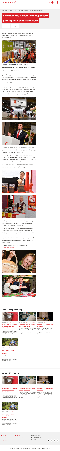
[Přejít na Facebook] (48, 440)
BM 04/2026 (28, 322)
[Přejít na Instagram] (57, 440)
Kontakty (45, 7)
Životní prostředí (12, 322)
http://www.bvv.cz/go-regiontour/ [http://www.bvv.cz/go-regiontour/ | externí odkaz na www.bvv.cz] (8, 247)
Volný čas (45, 322)
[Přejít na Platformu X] (51, 440)
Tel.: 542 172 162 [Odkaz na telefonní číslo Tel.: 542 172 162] (34, 441)
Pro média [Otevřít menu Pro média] (37, 7)
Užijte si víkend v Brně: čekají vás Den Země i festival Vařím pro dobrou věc (9, 352)
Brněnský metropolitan (25, 7)
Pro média (5, 440)
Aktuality (4, 435)
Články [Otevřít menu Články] (13, 7)
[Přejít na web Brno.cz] (53, 2)
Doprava (33, 322)
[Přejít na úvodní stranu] (9, 3)
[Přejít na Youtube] (54, 440)
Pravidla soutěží (20, 437)
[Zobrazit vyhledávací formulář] (45, 2)
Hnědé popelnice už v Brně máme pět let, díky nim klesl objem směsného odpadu (9, 326)
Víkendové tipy (11, 347)
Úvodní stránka (4, 10)
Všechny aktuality (13, 10)
